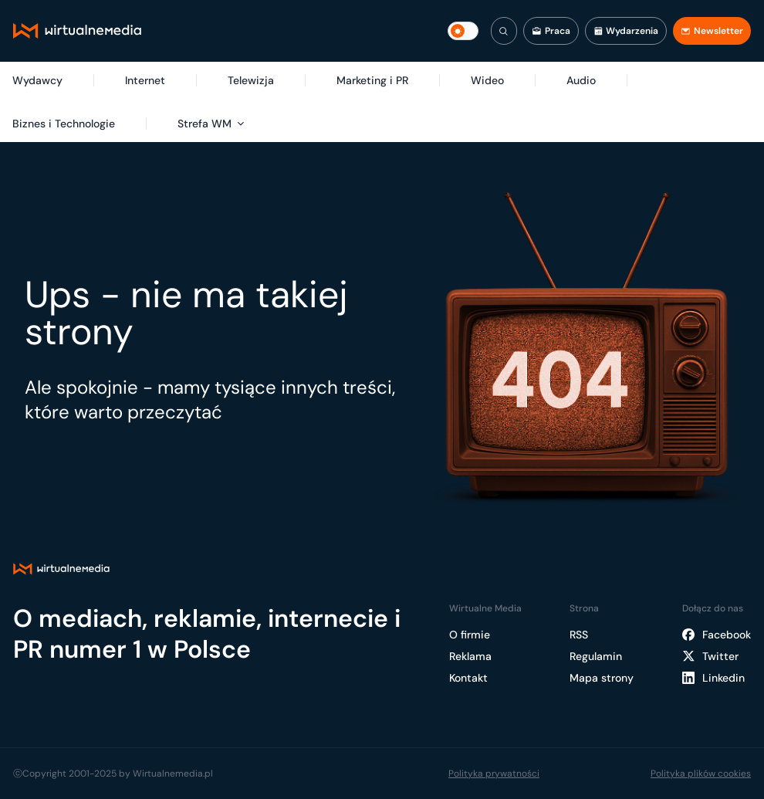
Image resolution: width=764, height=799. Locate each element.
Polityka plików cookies (701, 773)
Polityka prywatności (493, 773)
